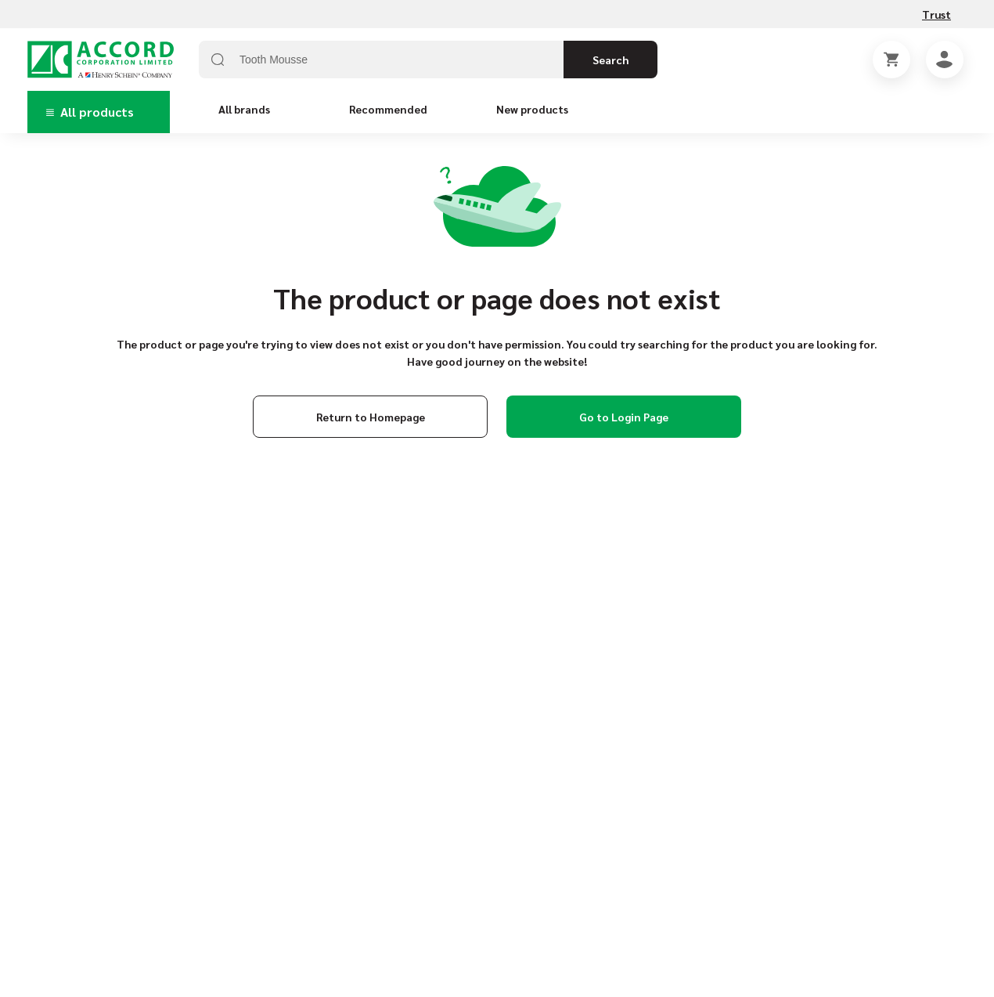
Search (610, 59)
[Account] (944, 59)
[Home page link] (100, 59)
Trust (936, 14)
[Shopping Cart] (891, 59)
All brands (244, 109)
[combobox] (428, 59)
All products (90, 111)
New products (532, 109)
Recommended (388, 109)
